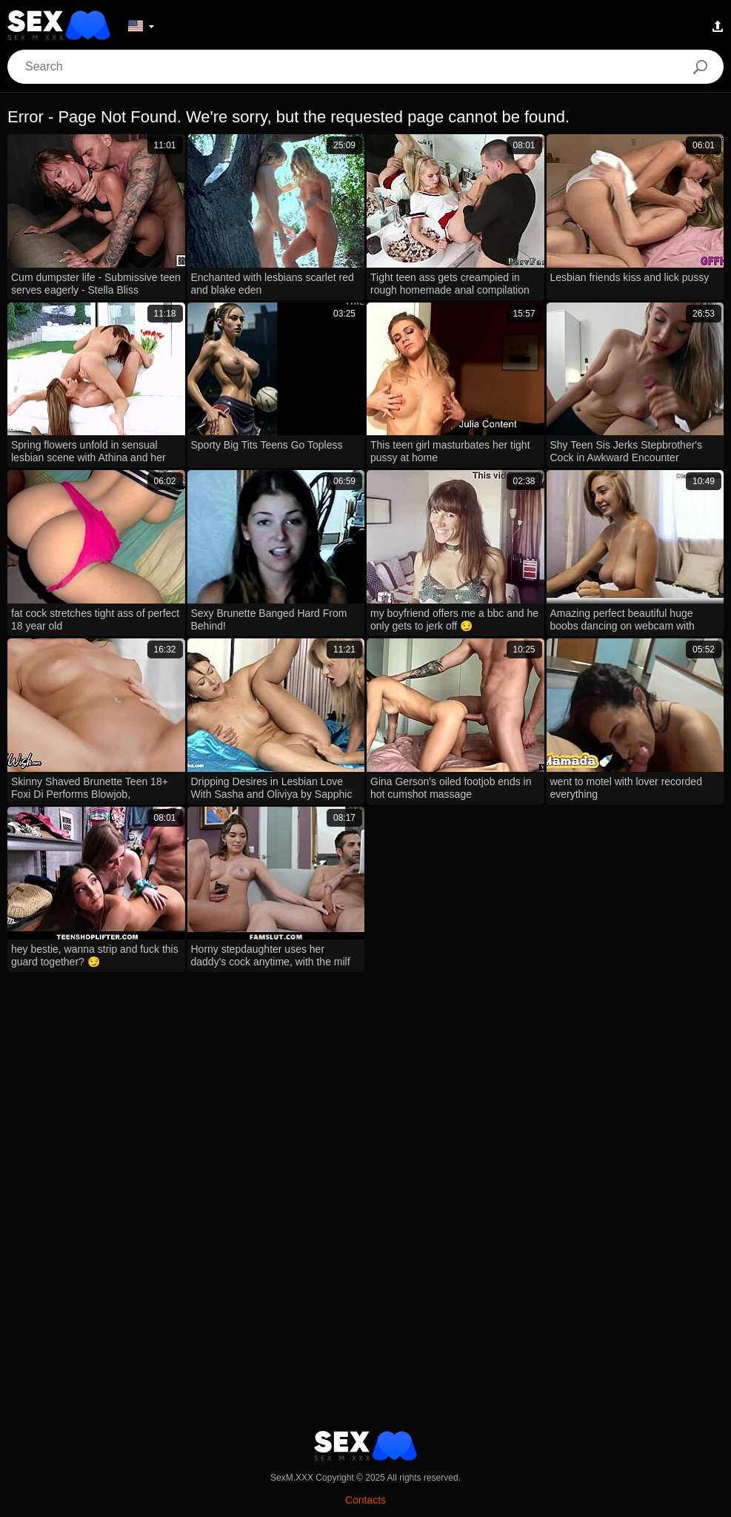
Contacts (365, 1500)
